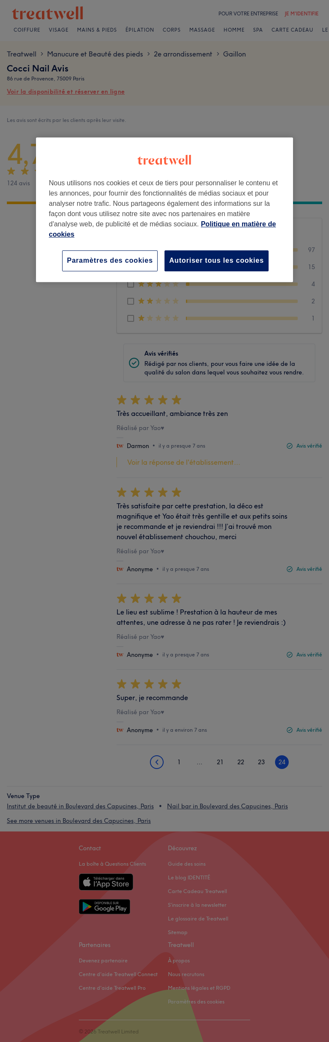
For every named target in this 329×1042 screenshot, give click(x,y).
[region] (164, 209)
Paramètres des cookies (110, 260)
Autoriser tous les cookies (216, 260)
